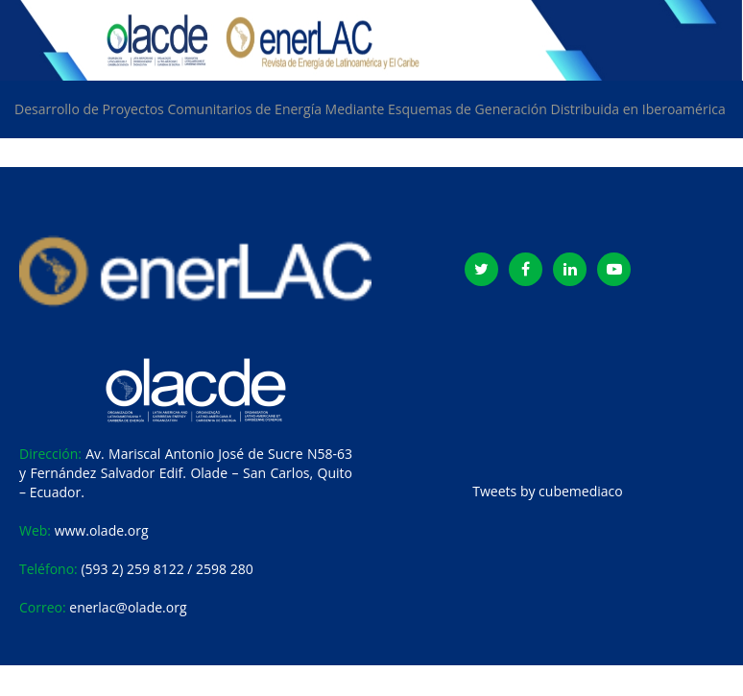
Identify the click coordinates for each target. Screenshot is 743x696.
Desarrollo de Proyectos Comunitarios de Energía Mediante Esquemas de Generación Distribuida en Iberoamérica (370, 109)
